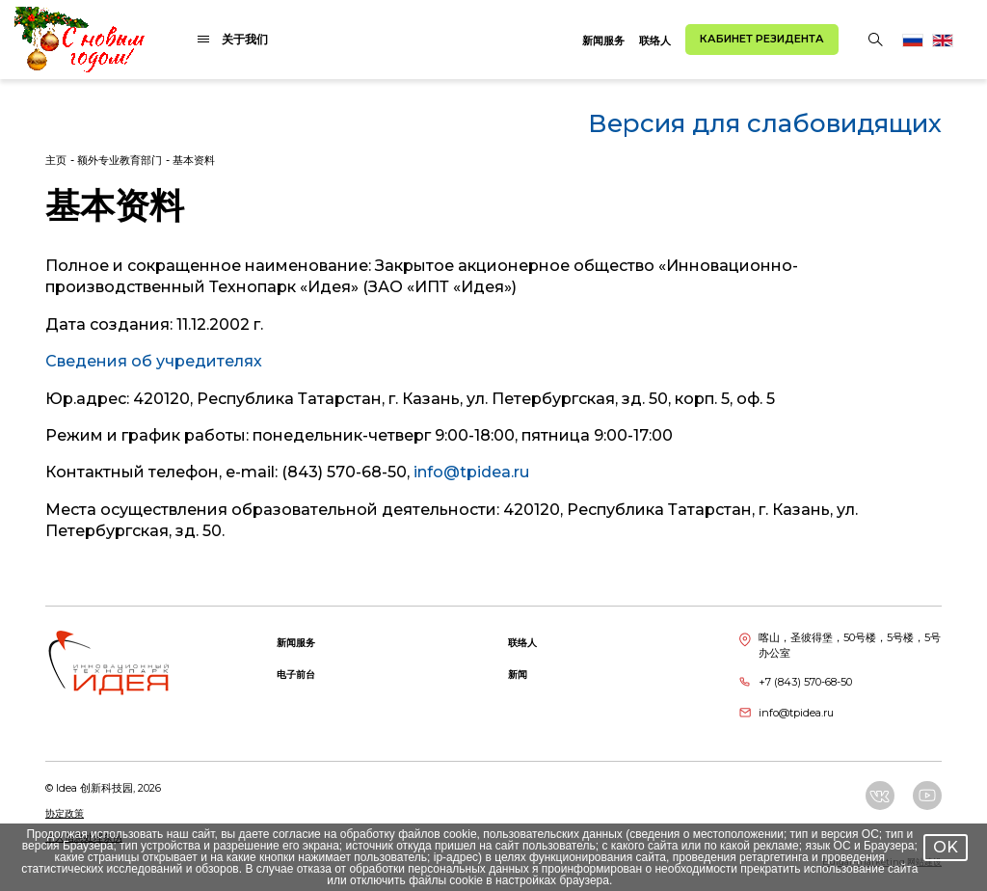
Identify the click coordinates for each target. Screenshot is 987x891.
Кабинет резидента (762, 38)
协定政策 (64, 813)
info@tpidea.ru (471, 472)
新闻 (517, 674)
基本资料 (194, 160)
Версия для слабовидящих (765, 123)
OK (945, 847)
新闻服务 (603, 40)
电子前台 (296, 674)
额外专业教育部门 (119, 160)
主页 (56, 160)
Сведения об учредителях (153, 361)
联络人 (655, 40)
